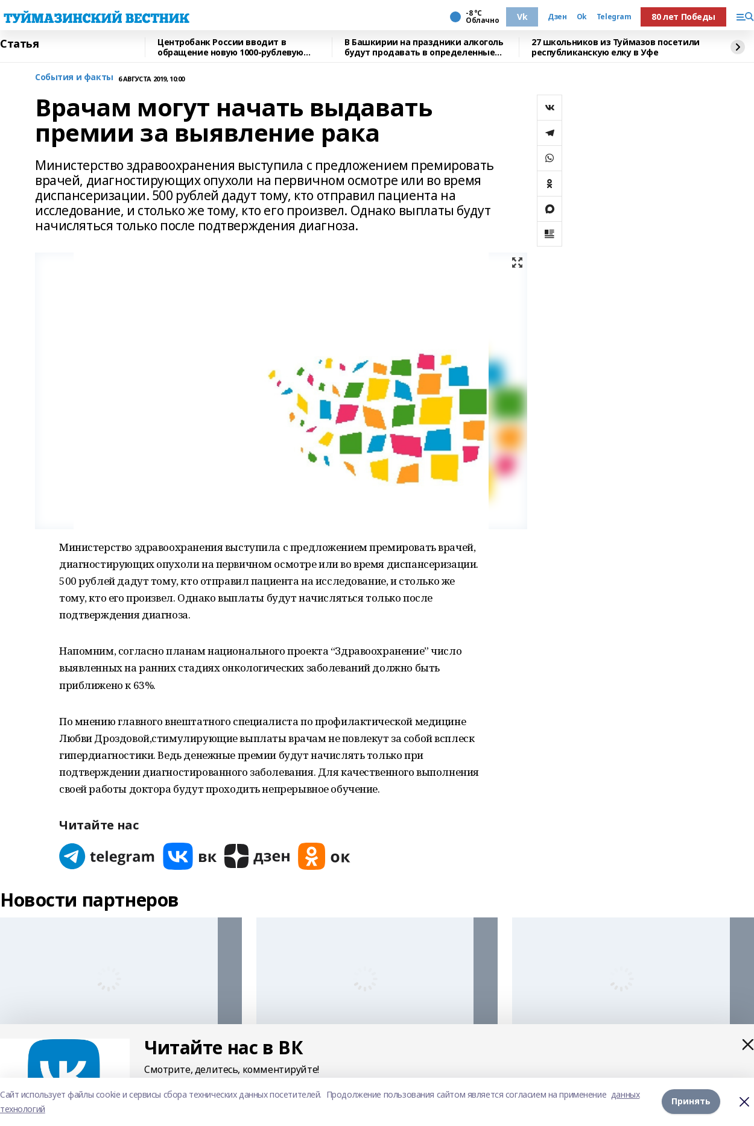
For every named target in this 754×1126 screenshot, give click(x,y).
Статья (19, 44)
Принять (691, 1101)
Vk (522, 16)
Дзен (557, 16)
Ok (582, 16)
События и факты (74, 77)
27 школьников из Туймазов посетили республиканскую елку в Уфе (615, 47)
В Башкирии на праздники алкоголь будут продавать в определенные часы (424, 47)
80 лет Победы (683, 16)
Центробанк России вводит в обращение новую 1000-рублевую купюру (230, 47)
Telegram (614, 16)
